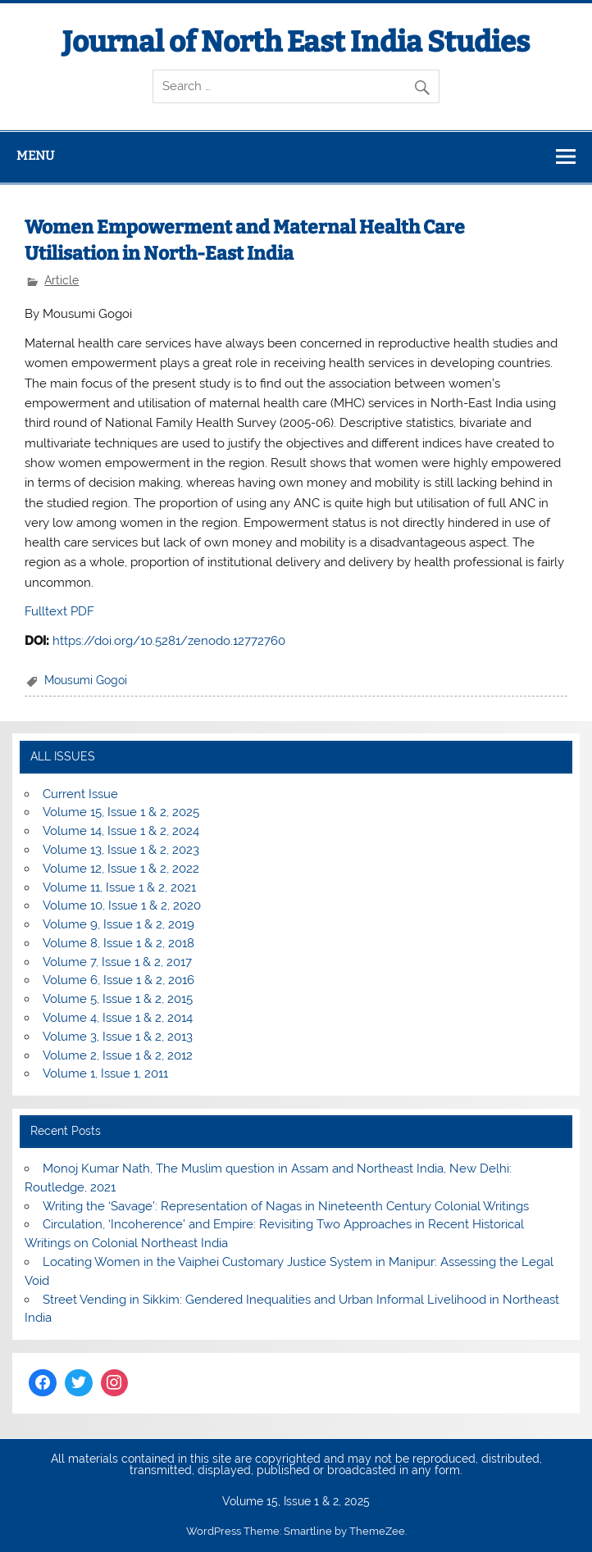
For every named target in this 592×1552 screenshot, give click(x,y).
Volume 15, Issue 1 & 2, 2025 (121, 812)
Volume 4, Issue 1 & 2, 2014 (118, 1017)
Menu (35, 155)
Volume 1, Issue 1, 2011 (105, 1073)
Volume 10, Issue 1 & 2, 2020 (122, 905)
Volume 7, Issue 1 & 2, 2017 (117, 962)
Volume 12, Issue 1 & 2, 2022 (121, 868)
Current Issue (80, 794)
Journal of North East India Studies (296, 42)
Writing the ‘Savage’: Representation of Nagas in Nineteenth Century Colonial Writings (286, 1206)
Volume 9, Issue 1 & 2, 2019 (118, 924)
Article (61, 280)
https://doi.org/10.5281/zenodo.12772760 (168, 640)
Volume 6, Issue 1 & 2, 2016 (118, 980)
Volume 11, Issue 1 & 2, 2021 (119, 887)
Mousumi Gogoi (85, 680)
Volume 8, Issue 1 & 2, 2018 (118, 943)
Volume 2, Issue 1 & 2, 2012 (118, 1055)
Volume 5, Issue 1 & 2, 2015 (118, 999)
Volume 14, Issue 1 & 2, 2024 (121, 831)
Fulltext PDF (59, 611)
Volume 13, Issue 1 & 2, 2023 (121, 849)
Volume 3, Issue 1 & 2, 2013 (118, 1036)
